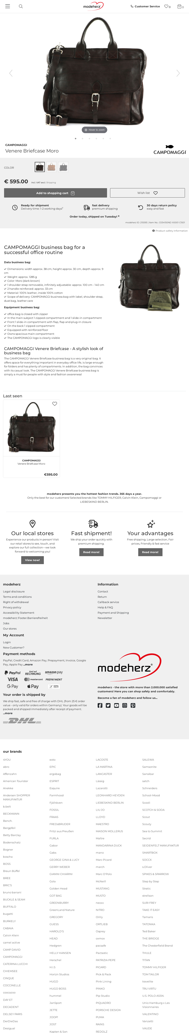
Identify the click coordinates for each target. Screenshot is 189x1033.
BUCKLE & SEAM (14, 899)
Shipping (51, 182)
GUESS (54, 924)
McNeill (101, 881)
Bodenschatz (12, 842)
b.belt (7, 806)
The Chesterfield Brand (157, 945)
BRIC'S (7, 885)
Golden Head (58, 888)
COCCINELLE (12, 985)
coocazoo (9, 992)
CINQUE (8, 978)
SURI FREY (149, 902)
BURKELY (9, 921)
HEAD (54, 938)
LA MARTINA (104, 766)
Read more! (91, 552)
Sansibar (148, 774)
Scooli (146, 802)
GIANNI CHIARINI (61, 874)
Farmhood (57, 795)
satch (145, 781)
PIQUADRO (103, 1002)
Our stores (10, 628)
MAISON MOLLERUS (109, 831)
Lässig (100, 781)
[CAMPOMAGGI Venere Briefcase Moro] (31, 428)
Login (7, 642)
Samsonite (149, 766)
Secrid (146, 838)
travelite (147, 981)
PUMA (100, 1017)
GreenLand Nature (62, 909)
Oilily (99, 917)
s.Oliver (147, 866)
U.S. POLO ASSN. (153, 995)
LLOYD (100, 817)
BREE (7, 878)
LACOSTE (102, 759)
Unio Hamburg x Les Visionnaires (156, 1005)
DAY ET (7, 999)
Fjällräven (56, 802)
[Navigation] (8, 6)
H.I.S (52, 967)
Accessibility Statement (18, 612)
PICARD (101, 967)
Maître (100, 838)
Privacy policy (12, 607)
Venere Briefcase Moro (31, 461)
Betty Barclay (12, 835)
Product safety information (170, 230)
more (29, 664)
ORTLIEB (102, 924)
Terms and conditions (17, 596)
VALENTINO (150, 1014)
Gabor (54, 845)
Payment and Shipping (113, 612)
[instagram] (126, 706)
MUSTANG (102, 888)
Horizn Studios (59, 974)
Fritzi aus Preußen (62, 831)
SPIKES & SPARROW (155, 874)
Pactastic (102, 952)
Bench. (7, 820)
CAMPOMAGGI (16, 144)
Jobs (6, 623)
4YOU (7, 759)
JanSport (56, 1002)
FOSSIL (54, 809)
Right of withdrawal (16, 602)
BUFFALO (9, 906)
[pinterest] (135, 706)
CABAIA (8, 928)
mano (100, 852)
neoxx (100, 902)
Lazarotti (102, 788)
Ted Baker (149, 931)
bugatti (8, 913)
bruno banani (12, 892)
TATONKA (148, 924)
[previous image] (11, 73)
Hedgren (56, 945)
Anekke (8, 788)
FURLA (54, 838)
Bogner (8, 849)
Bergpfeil (9, 828)
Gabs (53, 852)
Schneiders (149, 788)
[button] (147, 193)
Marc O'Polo (104, 874)
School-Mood (151, 795)
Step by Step (150, 881)
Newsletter (105, 618)
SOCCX (147, 859)
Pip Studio (103, 995)
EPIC (53, 766)
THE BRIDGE (150, 938)
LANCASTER (104, 774)
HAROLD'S (57, 931)
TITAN (146, 959)
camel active (11, 942)
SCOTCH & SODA (153, 809)
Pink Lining (103, 981)
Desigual (9, 1028)
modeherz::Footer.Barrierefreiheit (25, 618)
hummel (55, 995)
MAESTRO (102, 824)
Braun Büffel (11, 871)
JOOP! (54, 1017)
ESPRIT (54, 781)
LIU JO (100, 809)
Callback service (108, 602)
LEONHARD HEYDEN (110, 795)
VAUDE (147, 1028)
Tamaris (147, 917)
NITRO (100, 909)
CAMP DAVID (12, 949)
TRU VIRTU (149, 988)
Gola (53, 881)
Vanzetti (147, 1021)
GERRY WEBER (60, 866)
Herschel (55, 959)
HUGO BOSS (58, 988)
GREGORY (56, 917)
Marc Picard (104, 859)
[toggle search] (20, 6)
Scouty (146, 824)
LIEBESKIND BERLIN (110, 802)
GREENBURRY (59, 902)
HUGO (54, 981)
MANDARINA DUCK (109, 845)
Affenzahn (10, 774)
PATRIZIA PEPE (106, 959)
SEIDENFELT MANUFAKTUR (160, 845)
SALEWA (148, 759)
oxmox (100, 938)
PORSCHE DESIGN (108, 1010)
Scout (146, 817)
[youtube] (118, 706)
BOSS (7, 863)
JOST (53, 1024)
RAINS (100, 1024)
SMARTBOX (150, 852)
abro (6, 766)
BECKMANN (11, 813)
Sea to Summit (152, 831)
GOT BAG (56, 895)
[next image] (178, 73)
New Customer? (13, 647)
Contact (103, 591)
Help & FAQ (105, 607)
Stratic (146, 888)
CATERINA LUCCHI (15, 964)
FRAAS (54, 817)
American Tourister (15, 781)
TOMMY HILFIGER (154, 967)
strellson (148, 895)
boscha (8, 856)
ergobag (55, 774)
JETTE (53, 1010)
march (100, 866)
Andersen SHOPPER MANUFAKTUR (16, 797)
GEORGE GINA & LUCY (64, 859)
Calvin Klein (11, 935)
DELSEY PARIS (12, 1014)
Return (102, 596)
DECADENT (11, 1006)
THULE (146, 952)
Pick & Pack (103, 974)
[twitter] (110, 706)
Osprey (100, 931)
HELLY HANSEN (60, 952)
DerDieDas (10, 1021)
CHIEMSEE (10, 971)
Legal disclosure (14, 591)
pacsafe (101, 945)
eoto (52, 759)
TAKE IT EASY (151, 909)
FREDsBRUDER (60, 824)
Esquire (55, 788)
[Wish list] (167, 6)
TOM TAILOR (150, 974)
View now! (32, 560)
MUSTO (101, 895)
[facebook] (102, 706)
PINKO (100, 988)
